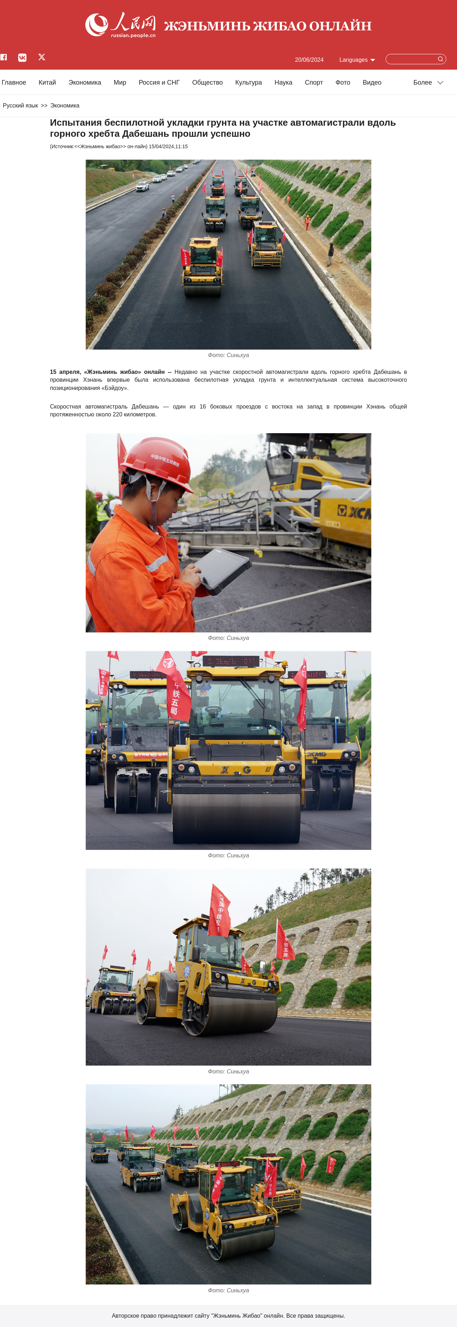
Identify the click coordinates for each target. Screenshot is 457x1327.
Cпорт (314, 82)
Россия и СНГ (159, 82)
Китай (47, 82)
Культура (248, 82)
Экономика (85, 82)
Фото (343, 82)
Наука (283, 82)
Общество (207, 82)
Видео (372, 82)
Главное (13, 82)
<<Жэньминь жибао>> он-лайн (110, 146)
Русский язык (20, 105)
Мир (120, 82)
